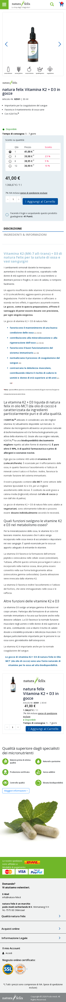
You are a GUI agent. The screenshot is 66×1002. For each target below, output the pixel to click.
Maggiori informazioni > (16, 790)
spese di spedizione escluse (33, 192)
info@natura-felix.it (11, 897)
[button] (6, 44)
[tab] (33, 229)
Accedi (7, 953)
